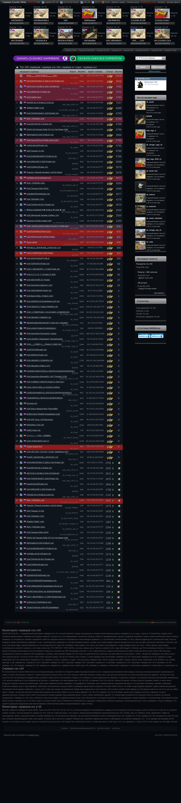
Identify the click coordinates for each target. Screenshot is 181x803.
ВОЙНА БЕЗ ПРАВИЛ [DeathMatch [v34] (43, 414)
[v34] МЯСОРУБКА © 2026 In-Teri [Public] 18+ (45, 81)
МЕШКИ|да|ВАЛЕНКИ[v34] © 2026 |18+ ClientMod (47, 323)
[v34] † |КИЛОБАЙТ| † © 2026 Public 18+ (43, 269)
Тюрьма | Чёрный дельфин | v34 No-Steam (44, 172)
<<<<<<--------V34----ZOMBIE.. (39, 435)
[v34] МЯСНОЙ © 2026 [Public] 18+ (41, 162)
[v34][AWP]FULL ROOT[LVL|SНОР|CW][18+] (45, 398)
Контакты (161, 2)
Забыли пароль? (154, 71)
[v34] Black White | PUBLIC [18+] (40, 296)
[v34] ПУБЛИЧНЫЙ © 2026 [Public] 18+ (43, 113)
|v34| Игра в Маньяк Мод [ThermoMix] (42, 409)
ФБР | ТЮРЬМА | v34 (35, 118)
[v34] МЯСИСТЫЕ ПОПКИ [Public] (41, 237)
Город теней (32, 242)
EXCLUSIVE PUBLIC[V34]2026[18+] (41, 328)
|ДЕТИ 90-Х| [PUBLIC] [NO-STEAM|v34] (43, 86)
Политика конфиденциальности (82, 728)
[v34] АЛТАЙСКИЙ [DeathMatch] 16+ (42, 581)
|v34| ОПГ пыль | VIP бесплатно (40, 419)
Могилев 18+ (32, 403)
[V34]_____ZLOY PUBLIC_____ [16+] (42, 76)
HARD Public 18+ (34, 430)
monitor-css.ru (33, 735)
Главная (64, 728)
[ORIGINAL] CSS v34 (35, 425)
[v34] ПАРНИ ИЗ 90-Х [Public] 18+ (41, 205)
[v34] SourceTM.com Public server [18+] (43, 140)
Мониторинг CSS (151, 82)
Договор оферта (103, 728)
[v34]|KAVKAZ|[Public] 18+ (37, 145)
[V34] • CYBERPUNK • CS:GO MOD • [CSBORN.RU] (48, 312)
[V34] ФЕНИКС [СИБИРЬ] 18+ (39, 317)
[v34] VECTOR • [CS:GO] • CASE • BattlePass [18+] (48, 452)
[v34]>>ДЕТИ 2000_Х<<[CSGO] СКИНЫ (43, 387)
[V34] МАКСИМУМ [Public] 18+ (39, 290)
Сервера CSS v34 (50, 2)
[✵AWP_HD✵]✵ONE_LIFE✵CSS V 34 (42, 457)
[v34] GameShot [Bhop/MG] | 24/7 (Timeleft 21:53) (47, 376)
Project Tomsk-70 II (34, 446)
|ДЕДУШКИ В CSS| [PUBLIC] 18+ (40, 135)
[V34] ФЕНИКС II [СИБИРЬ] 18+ (40, 360)
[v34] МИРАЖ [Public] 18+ (37, 355)
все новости (159, 293)
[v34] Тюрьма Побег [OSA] (37, 188)
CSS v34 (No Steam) (69, 2)
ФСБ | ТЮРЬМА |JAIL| (36, 183)
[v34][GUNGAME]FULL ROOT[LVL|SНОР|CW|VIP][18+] (49, 393)
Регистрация (158, 67)
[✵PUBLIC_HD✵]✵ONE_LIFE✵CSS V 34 (44, 248)
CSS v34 (85, 2)
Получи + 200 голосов (147, 272)
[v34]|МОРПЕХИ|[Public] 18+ (38, 194)
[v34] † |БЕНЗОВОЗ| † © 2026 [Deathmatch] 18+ (46, 597)
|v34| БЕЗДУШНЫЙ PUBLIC (38, 258)
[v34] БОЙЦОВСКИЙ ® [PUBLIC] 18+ (42, 156)
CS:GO (105, 2)
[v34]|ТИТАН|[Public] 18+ (37, 350)
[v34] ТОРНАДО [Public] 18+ (38, 264)
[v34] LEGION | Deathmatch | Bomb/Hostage (45, 339)
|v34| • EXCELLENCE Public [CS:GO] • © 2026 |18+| (48, 226)
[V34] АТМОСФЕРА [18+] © (38, 441)
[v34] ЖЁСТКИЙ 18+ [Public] (38, 280)
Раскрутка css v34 (144, 264)
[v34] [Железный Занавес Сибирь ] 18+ (43, 215)
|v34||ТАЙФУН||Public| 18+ (37, 167)
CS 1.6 (96, 2)
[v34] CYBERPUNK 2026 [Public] (40, 253)
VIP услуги (142, 283)
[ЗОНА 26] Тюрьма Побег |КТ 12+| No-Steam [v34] (47, 129)
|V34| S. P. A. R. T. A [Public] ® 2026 (41, 274)
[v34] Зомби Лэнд (34, 97)
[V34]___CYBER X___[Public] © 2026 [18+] (44, 344)
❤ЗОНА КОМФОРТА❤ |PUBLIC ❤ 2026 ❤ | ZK (46, 210)
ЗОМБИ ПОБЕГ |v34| (35, 108)
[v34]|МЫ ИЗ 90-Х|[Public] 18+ (39, 178)
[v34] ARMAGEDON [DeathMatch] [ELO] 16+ (45, 586)
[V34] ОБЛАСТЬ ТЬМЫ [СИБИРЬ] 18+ (42, 307)
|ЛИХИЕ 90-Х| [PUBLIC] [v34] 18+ (40, 102)
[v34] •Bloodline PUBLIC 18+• (38, 366)
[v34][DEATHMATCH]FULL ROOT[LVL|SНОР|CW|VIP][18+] (50, 371)
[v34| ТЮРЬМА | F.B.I (35, 199)
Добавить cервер (118, 2)
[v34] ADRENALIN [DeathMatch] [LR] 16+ (43, 301)
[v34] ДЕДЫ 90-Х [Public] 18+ (39, 92)
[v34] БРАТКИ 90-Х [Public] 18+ (39, 124)
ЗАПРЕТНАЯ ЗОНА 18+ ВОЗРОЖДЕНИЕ (44, 591)
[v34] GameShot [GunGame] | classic (41, 333)
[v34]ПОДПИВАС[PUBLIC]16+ (39, 231)
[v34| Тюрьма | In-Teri (35, 151)
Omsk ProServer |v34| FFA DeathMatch (43, 607)
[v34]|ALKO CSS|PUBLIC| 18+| (39, 602)
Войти (143, 67)
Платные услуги (133, 2)
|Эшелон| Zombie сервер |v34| (39, 221)
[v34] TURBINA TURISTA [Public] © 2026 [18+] (45, 382)
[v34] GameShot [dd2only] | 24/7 (39, 285)
